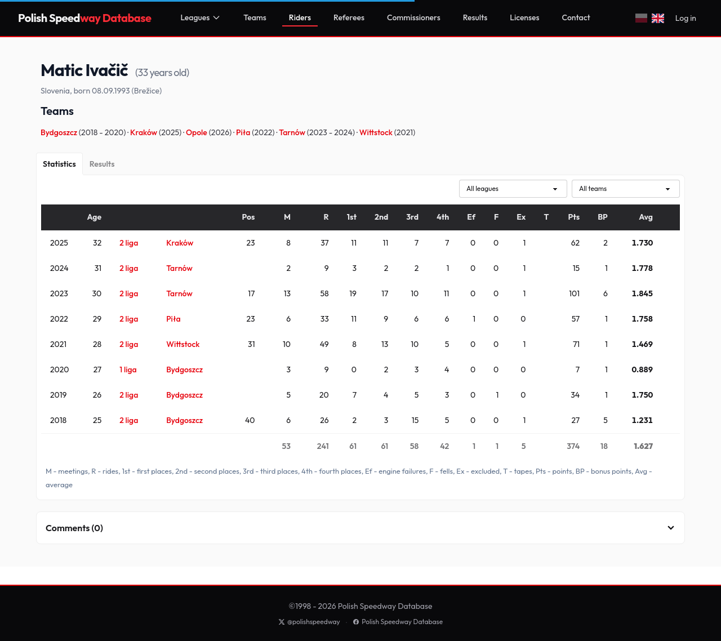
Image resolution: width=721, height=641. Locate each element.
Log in (685, 18)
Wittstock (376, 132)
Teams (254, 17)
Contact (576, 17)
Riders (300, 17)
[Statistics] (59, 164)
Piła (244, 132)
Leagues (200, 17)
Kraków (144, 132)
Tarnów (293, 132)
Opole (197, 132)
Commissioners (413, 17)
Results (475, 17)
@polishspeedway (309, 621)
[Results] (102, 164)
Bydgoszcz (60, 132)
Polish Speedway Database (398, 621)
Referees (348, 17)
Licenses (524, 17)
